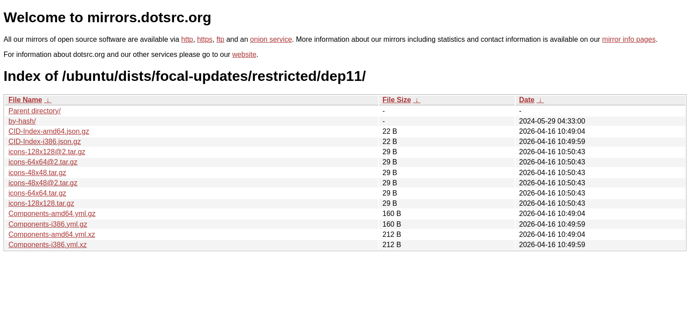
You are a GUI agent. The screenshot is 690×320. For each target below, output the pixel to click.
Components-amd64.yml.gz (52, 213)
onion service (271, 39)
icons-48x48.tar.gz (37, 172)
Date (527, 100)
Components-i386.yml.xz (47, 244)
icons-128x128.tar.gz (41, 203)
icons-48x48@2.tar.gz (42, 183)
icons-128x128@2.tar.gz (46, 152)
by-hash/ (22, 121)
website (244, 54)
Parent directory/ (34, 111)
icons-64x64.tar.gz (37, 193)
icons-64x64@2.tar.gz (42, 162)
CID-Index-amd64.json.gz (48, 131)
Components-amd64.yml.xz (51, 234)
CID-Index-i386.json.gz (44, 141)
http (187, 39)
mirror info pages (629, 39)
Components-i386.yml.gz (47, 224)
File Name (25, 100)
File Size (397, 100)
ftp (220, 39)
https (205, 39)
